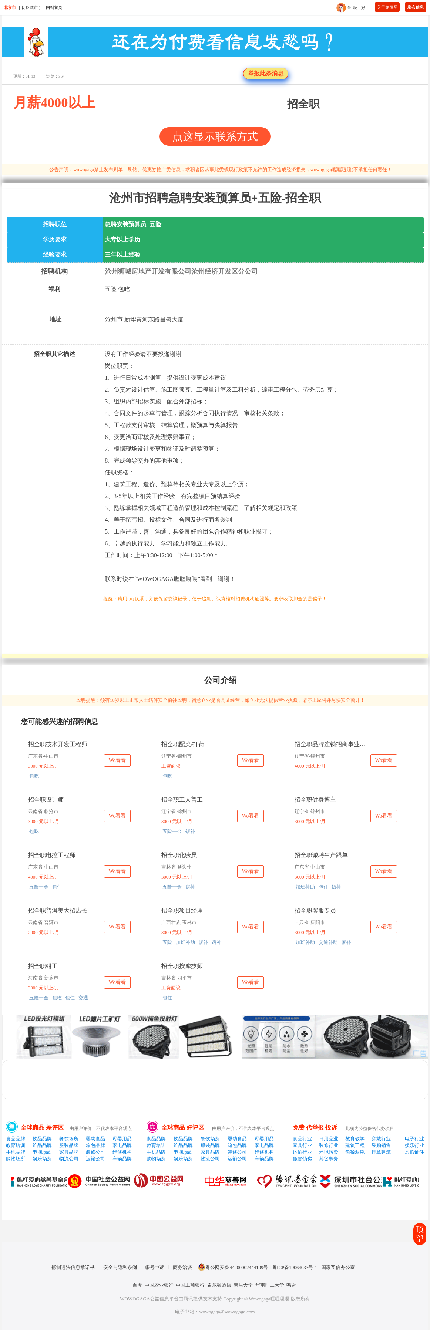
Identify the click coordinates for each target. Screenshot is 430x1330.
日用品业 (328, 1138)
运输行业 (302, 1152)
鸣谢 (291, 1285)
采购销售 (381, 1145)
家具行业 (302, 1145)
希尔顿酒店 (219, 1285)
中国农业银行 (159, 1285)
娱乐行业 (414, 1145)
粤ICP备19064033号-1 (294, 1267)
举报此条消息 (265, 73)
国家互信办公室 (338, 1267)
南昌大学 (243, 1285)
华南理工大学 (269, 1285)
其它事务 (328, 1158)
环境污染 (328, 1152)
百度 (137, 1285)
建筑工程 (355, 1145)
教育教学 (355, 1138)
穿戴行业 (381, 1138)
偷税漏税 (355, 1152)
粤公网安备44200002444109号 (233, 1267)
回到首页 (54, 7)
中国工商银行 (190, 1285)
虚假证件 (414, 1152)
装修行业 (328, 1145)
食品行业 (302, 1138)
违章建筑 (381, 1152)
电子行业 (414, 1138)
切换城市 (29, 7)
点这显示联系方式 (215, 136)
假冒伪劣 (302, 1158)
